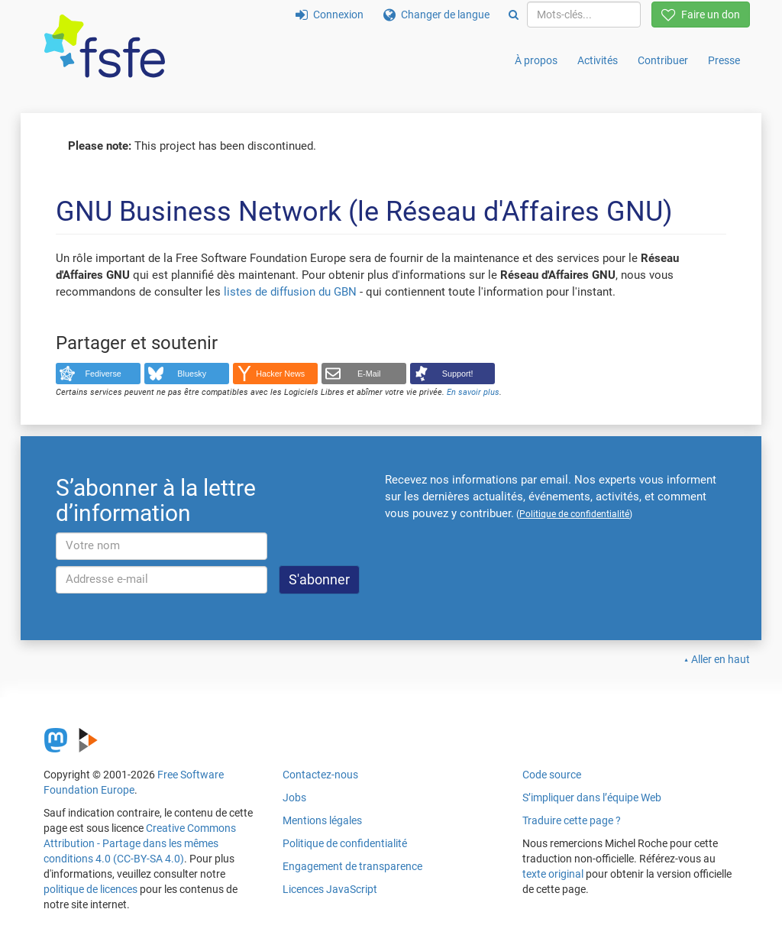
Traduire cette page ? (571, 820)
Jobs (294, 797)
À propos (536, 60)
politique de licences (90, 889)
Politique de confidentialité (345, 843)
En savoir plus (473, 392)
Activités (597, 60)
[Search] (513, 14)
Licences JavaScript (330, 889)
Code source (551, 774)
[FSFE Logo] (104, 47)
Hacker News (280, 373)
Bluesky (191, 373)
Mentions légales (322, 820)
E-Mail (369, 373)
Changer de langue (436, 14)
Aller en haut (720, 659)
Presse (724, 60)
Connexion (330, 14)
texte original (552, 874)
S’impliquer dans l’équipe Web (591, 797)
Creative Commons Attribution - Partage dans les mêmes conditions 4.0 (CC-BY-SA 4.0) (140, 843)
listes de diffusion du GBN (290, 292)
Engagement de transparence (352, 866)
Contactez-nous (320, 774)
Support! (457, 373)
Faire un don (700, 14)
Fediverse (103, 373)
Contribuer (663, 60)
